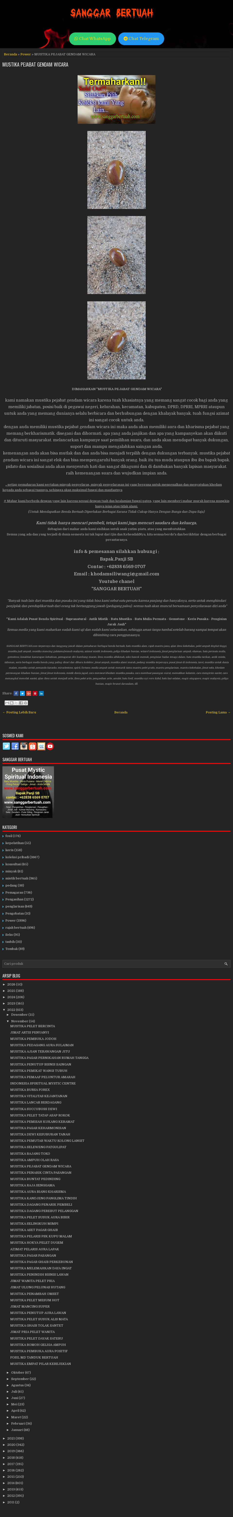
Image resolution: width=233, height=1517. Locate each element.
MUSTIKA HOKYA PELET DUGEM (36, 1242)
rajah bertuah (16, 927)
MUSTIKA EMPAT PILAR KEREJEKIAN (40, 1364)
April (15, 1410)
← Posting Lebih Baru (19, 712)
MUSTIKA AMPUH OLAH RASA (34, 1160)
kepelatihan (14, 843)
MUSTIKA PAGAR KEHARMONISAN (38, 1128)
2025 (11, 991)
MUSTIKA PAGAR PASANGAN (33, 1255)
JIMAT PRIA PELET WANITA (32, 1332)
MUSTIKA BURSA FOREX (30, 1090)
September (20, 1379)
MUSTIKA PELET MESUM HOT (34, 1300)
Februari (18, 1423)
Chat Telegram (141, 38)
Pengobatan (14, 913)
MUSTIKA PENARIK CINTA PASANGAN (41, 1172)
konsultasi (13, 864)
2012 (11, 1495)
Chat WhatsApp (92, 38)
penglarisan (14, 906)
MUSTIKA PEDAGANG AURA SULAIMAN (42, 1045)
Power (25, 54)
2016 (11, 1470)
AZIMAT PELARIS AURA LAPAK (34, 1249)
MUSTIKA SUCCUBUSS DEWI (33, 1109)
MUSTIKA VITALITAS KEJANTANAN (38, 1096)
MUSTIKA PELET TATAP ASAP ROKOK (40, 1115)
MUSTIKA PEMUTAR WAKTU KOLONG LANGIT (47, 1141)
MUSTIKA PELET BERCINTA (32, 1026)
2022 (11, 1010)
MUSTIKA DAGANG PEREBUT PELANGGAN (44, 1211)
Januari (17, 1430)
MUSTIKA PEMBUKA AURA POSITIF (39, 1351)
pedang (11, 885)
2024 (11, 997)
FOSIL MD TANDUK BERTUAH (34, 1357)
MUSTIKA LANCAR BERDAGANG (35, 1102)
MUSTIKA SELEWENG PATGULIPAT (38, 1147)
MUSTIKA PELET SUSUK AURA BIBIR (40, 1217)
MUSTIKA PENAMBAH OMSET (34, 1294)
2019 (11, 1451)
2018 (11, 1457)
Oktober (18, 1372)
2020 (11, 1445)
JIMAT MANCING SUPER (30, 1306)
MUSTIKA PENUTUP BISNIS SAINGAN (40, 1064)
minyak (11, 871)
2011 (11, 1502)
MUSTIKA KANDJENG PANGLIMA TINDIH (43, 1198)
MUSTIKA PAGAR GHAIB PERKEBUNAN (41, 1262)
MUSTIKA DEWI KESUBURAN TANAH (40, 1134)
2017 (11, 1464)
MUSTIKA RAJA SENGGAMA (32, 1185)
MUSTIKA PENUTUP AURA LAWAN (38, 1313)
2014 (11, 1483)
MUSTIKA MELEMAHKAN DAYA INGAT (41, 1268)
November (20, 1021)
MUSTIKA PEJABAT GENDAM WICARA (35, 64)
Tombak (11, 949)
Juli (14, 1391)
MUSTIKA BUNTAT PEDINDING (35, 1179)
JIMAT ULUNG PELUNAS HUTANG (37, 1287)
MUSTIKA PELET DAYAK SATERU (36, 1338)
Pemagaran (14, 892)
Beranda (10, 54)
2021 (11, 1438)
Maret (16, 1417)
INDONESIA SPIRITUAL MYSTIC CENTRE (43, 1083)
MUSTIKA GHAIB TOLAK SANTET (36, 1325)
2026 (11, 984)
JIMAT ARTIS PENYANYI (29, 1032)
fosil (8, 836)
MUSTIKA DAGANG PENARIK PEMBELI (41, 1204)
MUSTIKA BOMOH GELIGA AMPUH (38, 1345)
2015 (11, 1476)
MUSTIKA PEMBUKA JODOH (33, 1039)
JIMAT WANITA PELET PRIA (32, 1281)
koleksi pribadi (17, 857)
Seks (9, 934)
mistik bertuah (16, 878)
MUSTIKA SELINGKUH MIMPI (34, 1223)
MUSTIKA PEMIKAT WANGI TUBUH (38, 1071)
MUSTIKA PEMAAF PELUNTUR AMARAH (42, 1077)
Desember (19, 1014)
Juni (15, 1398)
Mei (14, 1404)
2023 (11, 1003)
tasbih (10, 942)
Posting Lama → (218, 712)
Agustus (18, 1385)
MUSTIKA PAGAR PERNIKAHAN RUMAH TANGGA (49, 1058)
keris (9, 850)
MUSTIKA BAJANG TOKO (30, 1153)
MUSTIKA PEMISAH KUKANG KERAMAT (42, 1121)
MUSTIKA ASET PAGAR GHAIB (34, 1230)
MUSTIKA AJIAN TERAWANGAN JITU (40, 1051)
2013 (11, 1489)
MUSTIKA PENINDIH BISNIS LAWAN (39, 1274)
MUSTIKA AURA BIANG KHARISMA (38, 1191)
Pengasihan (14, 899)
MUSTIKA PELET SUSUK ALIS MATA (39, 1319)
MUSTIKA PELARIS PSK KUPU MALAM (41, 1236)
